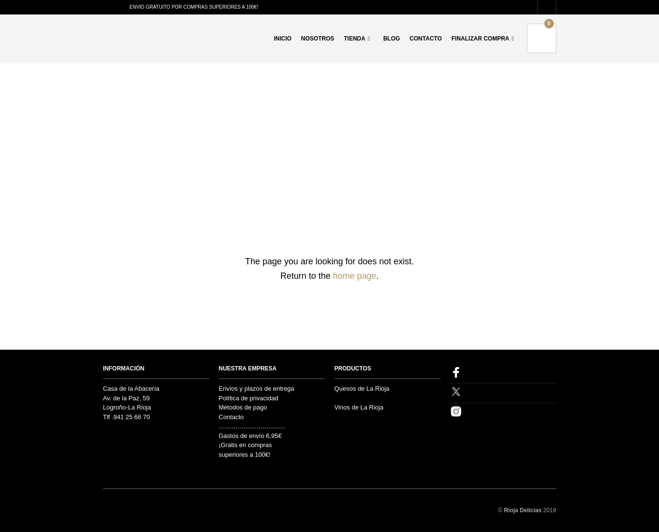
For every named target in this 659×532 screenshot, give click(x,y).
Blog (391, 38)
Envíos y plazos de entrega (257, 388)
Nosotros (318, 38)
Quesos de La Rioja (362, 388)
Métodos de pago (243, 407)
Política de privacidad (249, 398)
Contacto (426, 38)
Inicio (283, 38)
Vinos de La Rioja (359, 407)
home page (354, 276)
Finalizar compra (481, 38)
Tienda (354, 38)
